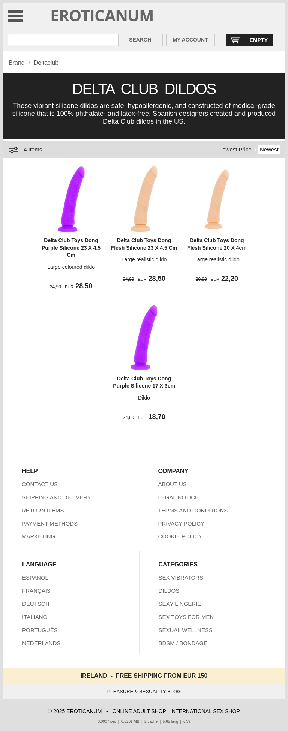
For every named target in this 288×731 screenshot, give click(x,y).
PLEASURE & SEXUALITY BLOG (144, 691)
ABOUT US (172, 484)
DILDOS (168, 590)
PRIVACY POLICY (181, 523)
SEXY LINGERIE (179, 604)
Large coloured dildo (71, 267)
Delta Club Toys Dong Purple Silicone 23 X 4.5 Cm (71, 247)
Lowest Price (235, 149)
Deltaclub (45, 63)
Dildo (144, 398)
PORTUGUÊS (40, 630)
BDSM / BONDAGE (182, 643)
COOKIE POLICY (180, 536)
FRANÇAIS (36, 590)
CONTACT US (40, 484)
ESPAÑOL (35, 577)
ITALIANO (34, 617)
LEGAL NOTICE (178, 497)
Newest (269, 149)
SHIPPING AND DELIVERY (56, 497)
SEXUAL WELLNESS (185, 630)
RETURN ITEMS (43, 510)
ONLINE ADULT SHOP (139, 711)
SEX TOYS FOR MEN (186, 617)
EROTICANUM (102, 15)
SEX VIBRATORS (180, 577)
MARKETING (38, 536)
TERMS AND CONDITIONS (193, 510)
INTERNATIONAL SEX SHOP (205, 711)
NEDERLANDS (41, 643)
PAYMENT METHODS (50, 523)
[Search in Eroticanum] (63, 40)
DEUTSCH (36, 604)
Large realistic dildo (144, 259)
